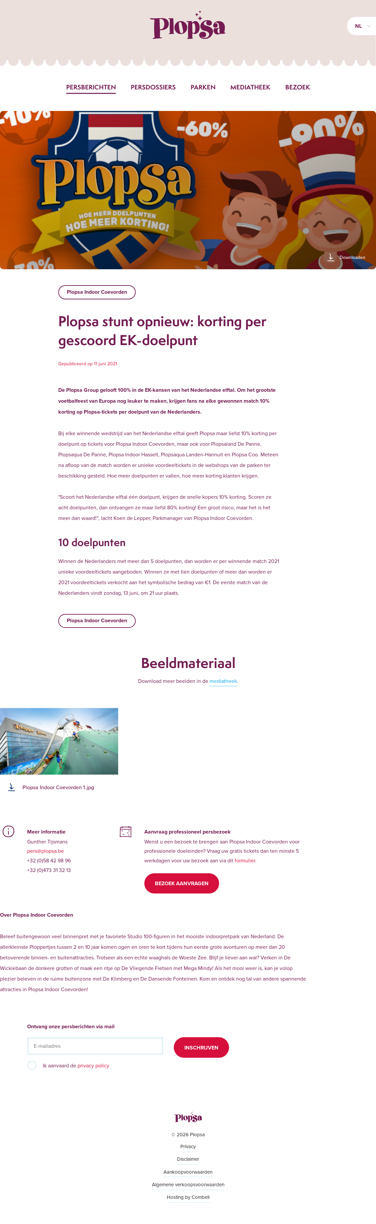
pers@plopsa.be (45, 850)
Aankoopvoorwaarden (188, 1171)
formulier (245, 860)
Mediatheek (250, 87)
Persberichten (91, 87)
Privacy (188, 1146)
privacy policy (93, 1065)
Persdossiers (153, 87)
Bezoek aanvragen (182, 883)
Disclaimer (188, 1158)
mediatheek (223, 681)
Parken (203, 87)
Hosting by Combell (188, 1197)
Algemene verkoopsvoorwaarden (188, 1184)
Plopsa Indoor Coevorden (97, 292)
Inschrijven (201, 1047)
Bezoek (297, 87)
